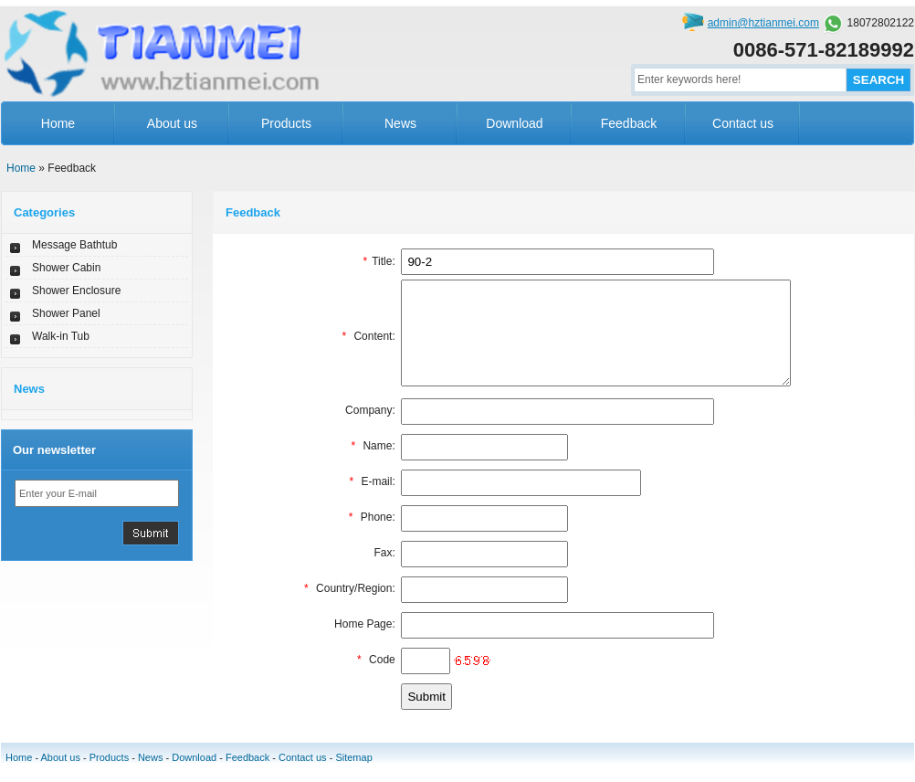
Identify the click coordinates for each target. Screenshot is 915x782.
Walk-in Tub (60, 336)
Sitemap (353, 776)
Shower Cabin (66, 267)
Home (58, 123)
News (400, 123)
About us (172, 123)
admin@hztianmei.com (763, 22)
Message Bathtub (74, 244)
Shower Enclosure (76, 290)
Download (514, 123)
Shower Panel (66, 313)
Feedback (629, 123)
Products (286, 123)
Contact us (742, 123)
